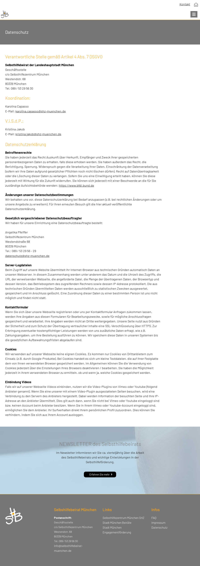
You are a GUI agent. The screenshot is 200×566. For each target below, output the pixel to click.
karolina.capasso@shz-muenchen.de (40, 111)
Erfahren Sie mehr (99, 474)
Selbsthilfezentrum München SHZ (123, 517)
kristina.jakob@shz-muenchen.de (38, 134)
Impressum (158, 522)
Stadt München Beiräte (117, 522)
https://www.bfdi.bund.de (76, 185)
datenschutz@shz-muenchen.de (27, 256)
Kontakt (185, 4)
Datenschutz (159, 527)
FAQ (153, 517)
